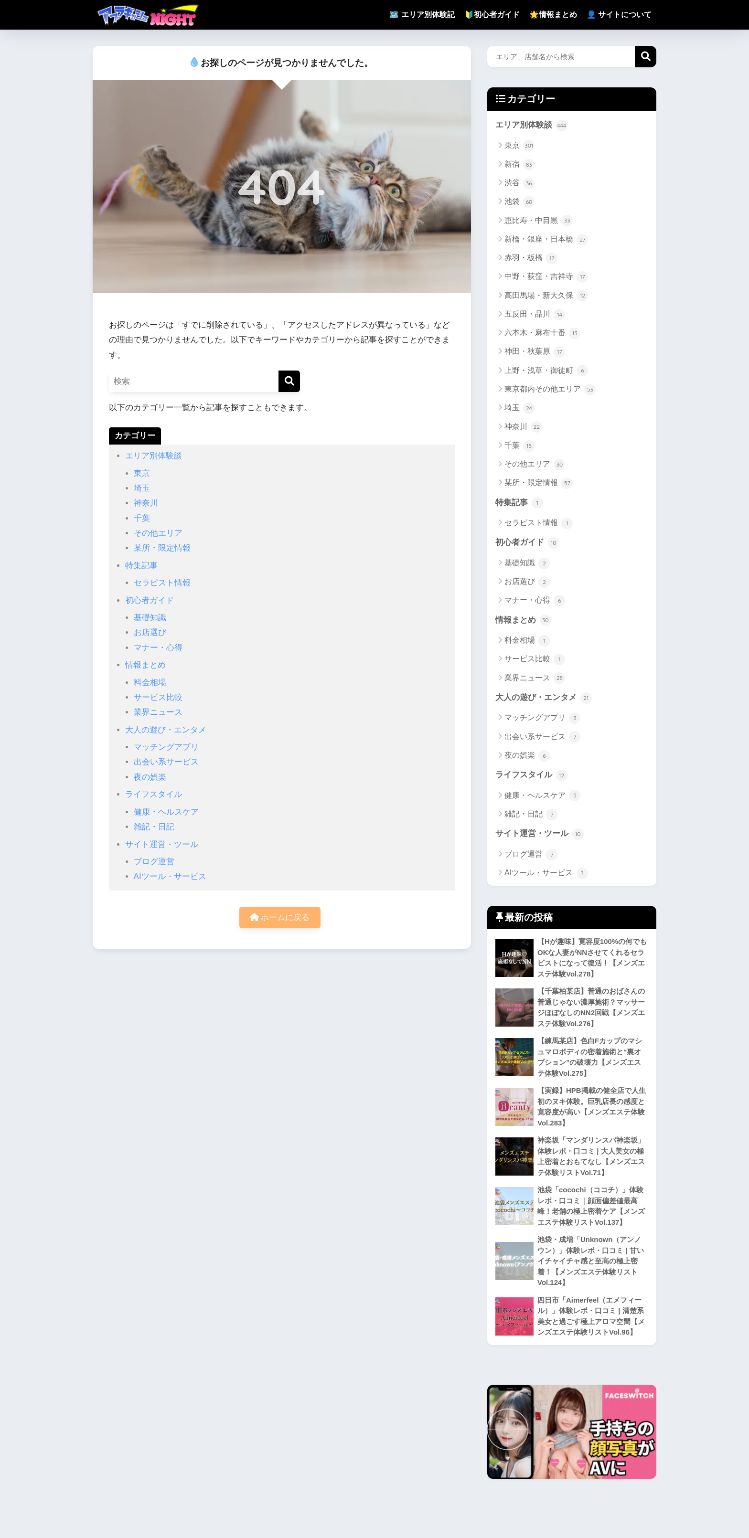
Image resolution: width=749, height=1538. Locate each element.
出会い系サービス (166, 761)
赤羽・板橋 (530, 258)
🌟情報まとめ (553, 15)
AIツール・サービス (170, 876)
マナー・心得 (158, 647)
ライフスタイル (153, 794)
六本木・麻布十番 (542, 333)
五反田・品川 (534, 314)
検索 (645, 56)
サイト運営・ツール (161, 844)
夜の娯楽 (150, 777)
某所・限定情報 (162, 547)
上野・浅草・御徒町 (546, 371)
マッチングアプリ (166, 747)
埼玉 (142, 488)
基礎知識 (150, 617)
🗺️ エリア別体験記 (421, 15)
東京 (142, 473)
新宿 (519, 164)
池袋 (519, 202)
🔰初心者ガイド (492, 15)
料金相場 (150, 682)
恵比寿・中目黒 (538, 221)
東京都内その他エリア (550, 389)
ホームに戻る (280, 917)
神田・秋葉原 (534, 352)
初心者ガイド (149, 600)
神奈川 (146, 503)
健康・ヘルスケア (166, 812)
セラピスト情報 (162, 582)
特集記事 (141, 565)
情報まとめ (145, 664)
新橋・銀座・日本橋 (546, 239)
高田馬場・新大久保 (546, 296)
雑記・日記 (154, 826)
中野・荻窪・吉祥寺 (546, 277)
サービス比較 (158, 697)
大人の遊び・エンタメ (165, 729)
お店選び (150, 632)
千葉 (142, 518)
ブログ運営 (154, 861)
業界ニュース (158, 712)
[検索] (289, 381)
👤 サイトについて (619, 15)
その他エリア (158, 533)
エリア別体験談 (153, 455)
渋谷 (519, 183)
